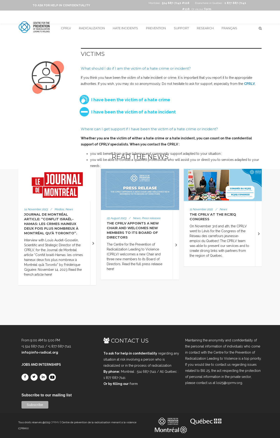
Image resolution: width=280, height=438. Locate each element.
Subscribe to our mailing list (46, 395)
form (133, 384)
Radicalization (92, 28)
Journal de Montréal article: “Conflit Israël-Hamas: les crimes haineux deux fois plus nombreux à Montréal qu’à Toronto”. (51, 223)
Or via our (201, 9)
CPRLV (66, 28)
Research (205, 28)
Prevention (156, 28)
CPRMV (55, 422)
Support (181, 28)
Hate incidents (125, 28)
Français (229, 28)
